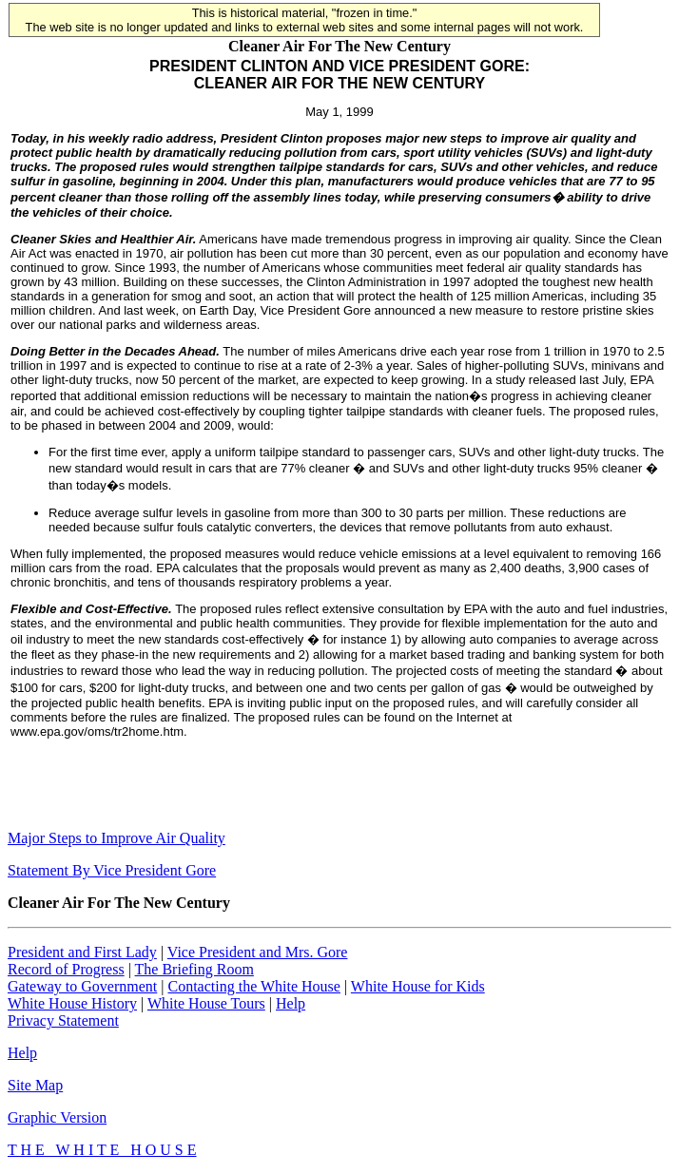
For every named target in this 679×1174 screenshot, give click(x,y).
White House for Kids (418, 986)
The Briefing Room (194, 969)
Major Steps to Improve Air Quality (116, 838)
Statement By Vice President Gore (112, 870)
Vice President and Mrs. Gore (257, 952)
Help (290, 1003)
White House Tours (206, 1003)
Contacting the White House (253, 986)
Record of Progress (66, 969)
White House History (72, 1003)
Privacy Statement (63, 1020)
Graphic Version (57, 1117)
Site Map (35, 1085)
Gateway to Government (82, 986)
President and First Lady (82, 952)
